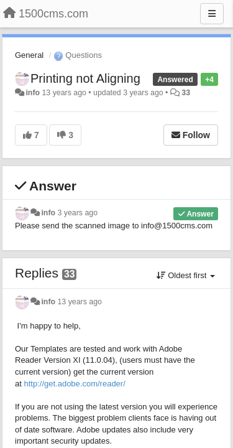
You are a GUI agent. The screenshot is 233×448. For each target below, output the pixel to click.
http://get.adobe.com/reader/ (74, 383)
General (29, 55)
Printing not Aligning (85, 78)
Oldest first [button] (186, 275)
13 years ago (80, 301)
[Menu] (212, 13)
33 (185, 92)
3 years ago (78, 212)
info (32, 92)
